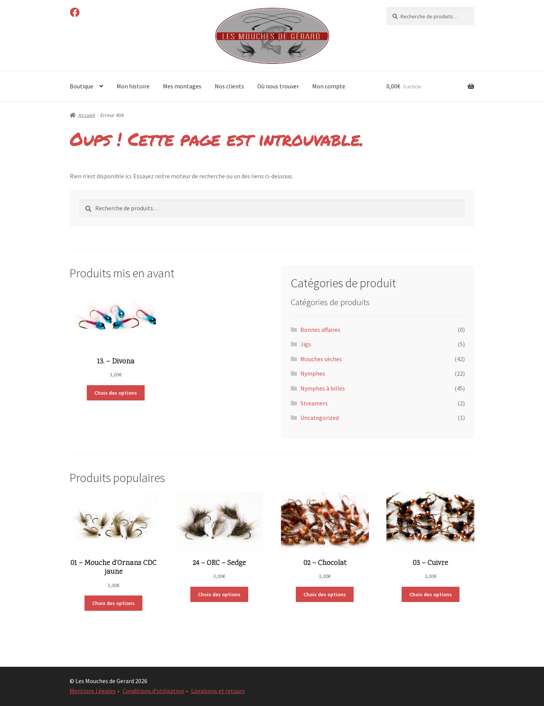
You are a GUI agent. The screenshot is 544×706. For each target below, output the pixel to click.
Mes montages (182, 86)
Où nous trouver (278, 86)
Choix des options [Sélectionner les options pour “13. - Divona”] (115, 392)
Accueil (86, 115)
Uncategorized (319, 417)
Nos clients (229, 86)
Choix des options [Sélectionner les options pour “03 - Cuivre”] (430, 594)
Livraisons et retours (218, 691)
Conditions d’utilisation (153, 691)
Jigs (305, 344)
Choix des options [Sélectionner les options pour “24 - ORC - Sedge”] (219, 594)
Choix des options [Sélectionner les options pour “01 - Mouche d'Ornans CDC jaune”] (113, 603)
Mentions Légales (93, 691)
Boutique (81, 86)
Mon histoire (133, 86)
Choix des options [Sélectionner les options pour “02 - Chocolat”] (324, 594)
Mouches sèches (321, 359)
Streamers (314, 403)
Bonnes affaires (320, 329)
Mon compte (328, 86)
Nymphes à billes (322, 388)
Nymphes (312, 373)
